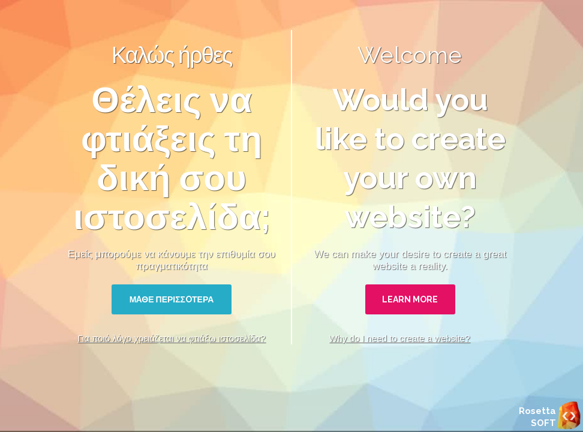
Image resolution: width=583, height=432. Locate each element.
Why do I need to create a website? (399, 338)
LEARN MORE (410, 299)
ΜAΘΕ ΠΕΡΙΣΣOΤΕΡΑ (172, 299)
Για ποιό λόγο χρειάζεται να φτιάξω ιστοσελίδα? (171, 338)
